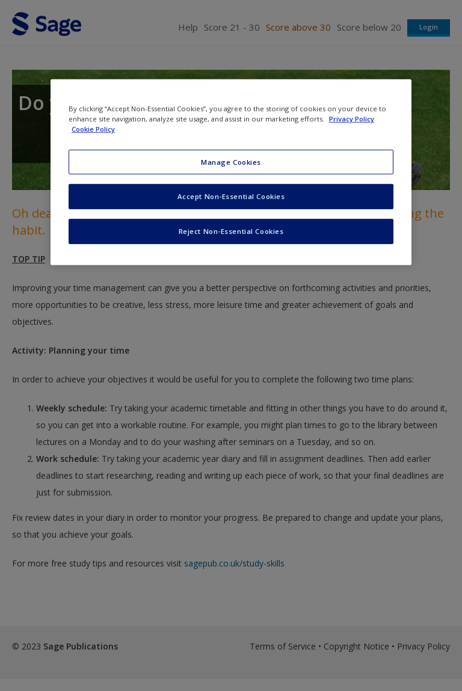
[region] (231, 172)
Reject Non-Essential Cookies (231, 231)
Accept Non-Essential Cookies (231, 196)
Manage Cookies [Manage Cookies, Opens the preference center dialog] (231, 161)
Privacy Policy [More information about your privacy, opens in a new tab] (351, 118)
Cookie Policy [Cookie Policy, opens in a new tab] (93, 129)
